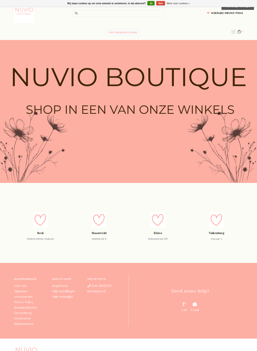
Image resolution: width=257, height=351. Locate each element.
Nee (160, 3)
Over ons (20, 286)
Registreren (60, 286)
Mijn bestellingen (63, 291)
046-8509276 (99, 286)
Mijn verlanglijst (62, 297)
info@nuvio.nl (96, 291)
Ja (151, 3)
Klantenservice (24, 324)
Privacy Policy (23, 302)
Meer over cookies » (178, 3)
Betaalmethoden (25, 307)
